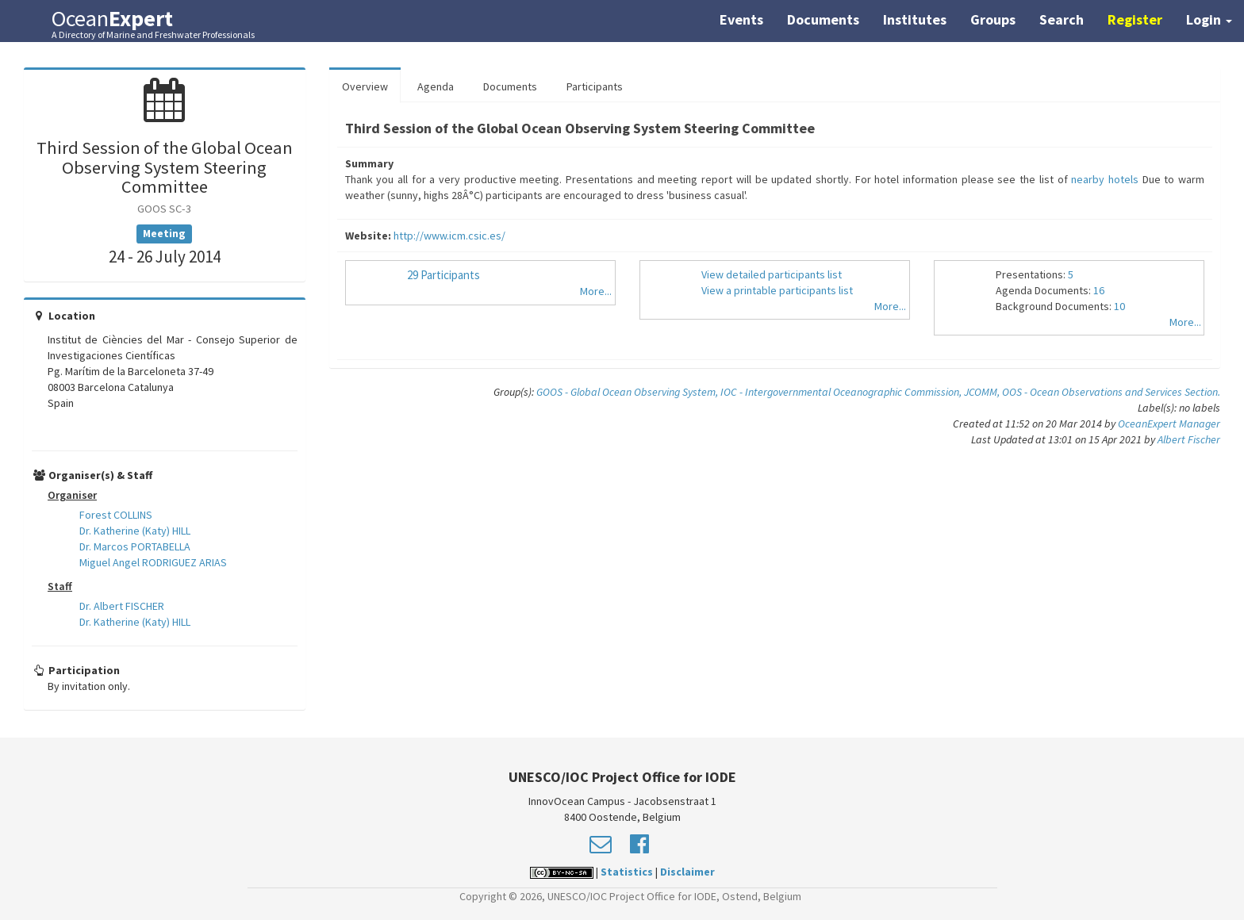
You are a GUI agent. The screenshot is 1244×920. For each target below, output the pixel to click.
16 (1098, 290)
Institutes (914, 19)
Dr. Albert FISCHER (121, 606)
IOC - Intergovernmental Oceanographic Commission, (842, 392)
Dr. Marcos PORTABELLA (134, 546)
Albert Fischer (1189, 439)
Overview (365, 86)
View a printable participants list (777, 290)
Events (741, 19)
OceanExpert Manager (1169, 423)
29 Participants (443, 274)
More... (596, 291)
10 (1119, 306)
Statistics (627, 871)
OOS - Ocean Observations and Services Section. (1111, 392)
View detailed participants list (771, 274)
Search (1061, 19)
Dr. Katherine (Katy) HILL (134, 530)
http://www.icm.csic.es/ (449, 235)
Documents (823, 19)
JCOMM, (983, 392)
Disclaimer (687, 871)
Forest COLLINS (115, 515)
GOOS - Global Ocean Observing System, (628, 392)
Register (1135, 19)
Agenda (435, 86)
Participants (594, 86)
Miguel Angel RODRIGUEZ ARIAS (153, 562)
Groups (993, 19)
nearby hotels (1104, 179)
